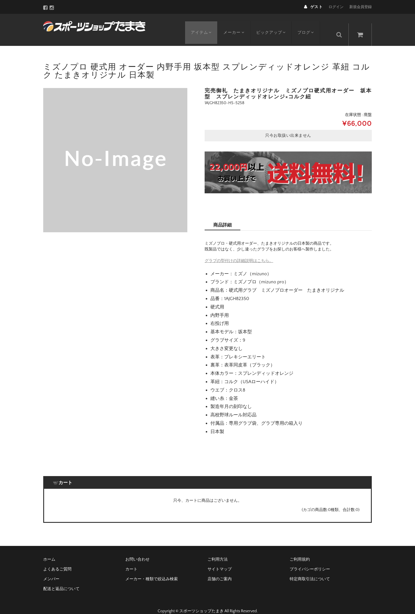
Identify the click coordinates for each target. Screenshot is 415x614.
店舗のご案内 (219, 570)
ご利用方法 (217, 550)
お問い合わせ (137, 550)
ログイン (336, 7)
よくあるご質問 (57, 560)
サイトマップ (219, 560)
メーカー (236, 25)
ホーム (49, 550)
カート (131, 560)
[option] (115, 151)
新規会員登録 (360, 7)
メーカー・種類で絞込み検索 (151, 570)
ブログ (311, 25)
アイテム (202, 25)
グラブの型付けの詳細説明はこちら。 (239, 252)
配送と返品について (61, 580)
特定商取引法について (310, 570)
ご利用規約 (300, 550)
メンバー (51, 570)
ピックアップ (274, 25)
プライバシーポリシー (310, 560)
